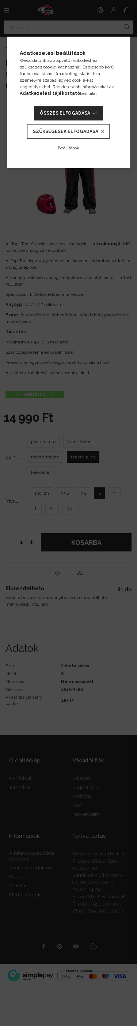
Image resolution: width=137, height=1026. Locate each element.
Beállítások (68, 147)
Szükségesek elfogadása (65, 131)
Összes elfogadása (65, 113)
